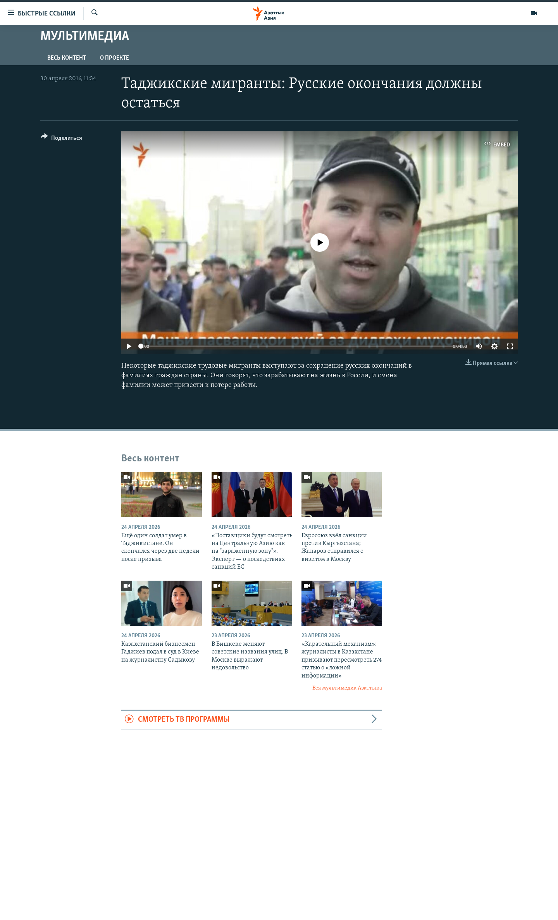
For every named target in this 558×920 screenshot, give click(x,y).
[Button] (61, 139)
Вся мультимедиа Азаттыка (347, 688)
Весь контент (66, 58)
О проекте (114, 58)
